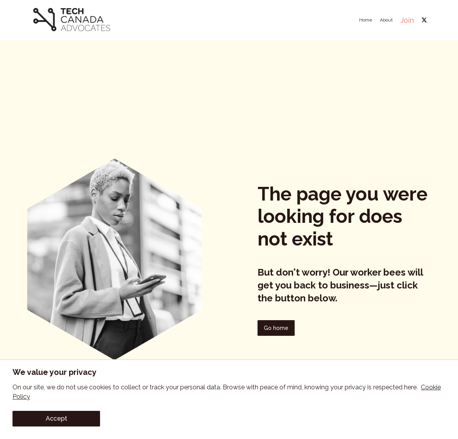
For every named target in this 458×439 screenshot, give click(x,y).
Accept (56, 418)
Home (365, 20)
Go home (276, 328)
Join (407, 20)
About (386, 20)
